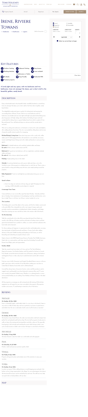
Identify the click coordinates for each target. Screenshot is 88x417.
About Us (42, 4)
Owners (68, 4)
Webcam (49, 4)
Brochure (61, 4)
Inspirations (28, 4)
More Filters (70, 11)
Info (35, 4)
